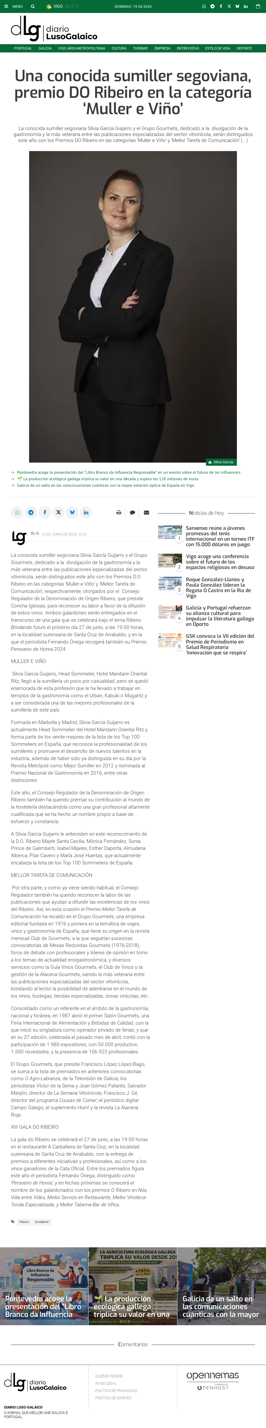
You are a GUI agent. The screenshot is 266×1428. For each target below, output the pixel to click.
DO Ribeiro (42, 1222)
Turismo (140, 48)
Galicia (45, 48)
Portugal (23, 48)
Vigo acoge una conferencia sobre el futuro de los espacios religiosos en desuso (220, 562)
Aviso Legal (106, 1383)
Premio (24, 1222)
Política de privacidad (116, 1391)
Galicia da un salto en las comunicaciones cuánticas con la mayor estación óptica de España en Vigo (105, 485)
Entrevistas (188, 48)
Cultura (119, 48)
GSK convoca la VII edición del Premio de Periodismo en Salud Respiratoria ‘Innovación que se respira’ (220, 644)
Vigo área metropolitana (81, 48)
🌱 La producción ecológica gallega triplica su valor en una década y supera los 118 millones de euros (107, 478)
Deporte (244, 48)
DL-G (35, 533)
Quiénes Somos (109, 1376)
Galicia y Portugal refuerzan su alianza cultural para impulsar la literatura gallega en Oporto (220, 616)
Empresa (162, 48)
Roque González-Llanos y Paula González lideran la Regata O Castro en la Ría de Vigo (218, 587)
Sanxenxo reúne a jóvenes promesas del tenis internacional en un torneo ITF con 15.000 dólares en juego (220, 536)
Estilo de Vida (217, 48)
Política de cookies (113, 1398)
